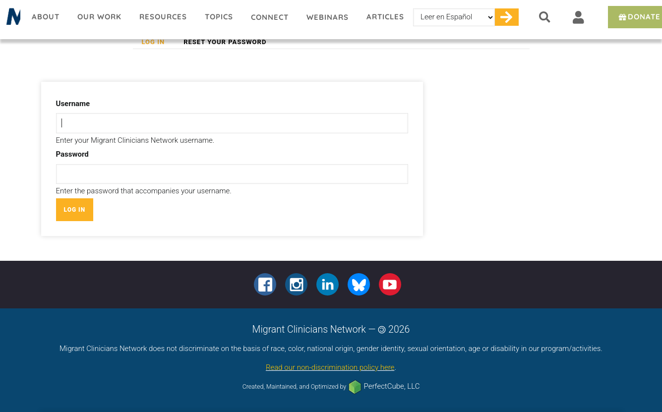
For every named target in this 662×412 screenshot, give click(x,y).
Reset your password (224, 42)
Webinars (327, 17)
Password (72, 154)
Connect (270, 17)
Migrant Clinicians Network (11, 19)
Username (73, 103)
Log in (158, 42)
